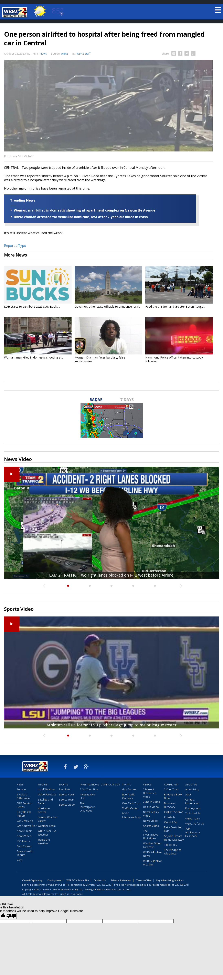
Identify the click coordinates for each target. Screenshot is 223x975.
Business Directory (170, 805)
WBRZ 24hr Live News (152, 854)
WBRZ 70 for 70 (194, 823)
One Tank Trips (131, 803)
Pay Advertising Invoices (170, 880)
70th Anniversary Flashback (192, 832)
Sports (63, 784)
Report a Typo (15, 245)
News (43, 53)
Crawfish (169, 817)
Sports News (67, 794)
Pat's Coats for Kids (173, 829)
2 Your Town (171, 789)
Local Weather (46, 789)
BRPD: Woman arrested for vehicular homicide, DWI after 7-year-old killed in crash (81, 217)
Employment (192, 808)
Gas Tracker (129, 789)
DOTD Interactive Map (131, 815)
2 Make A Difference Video (149, 792)
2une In (21, 789)
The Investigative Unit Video (87, 806)
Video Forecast (47, 794)
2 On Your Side (89, 789)
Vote (19, 860)
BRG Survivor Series (25, 805)
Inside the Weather (44, 841)
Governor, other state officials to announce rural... (107, 306)
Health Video (151, 807)
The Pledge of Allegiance (172, 851)
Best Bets (65, 789)
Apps (188, 794)
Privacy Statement (121, 880)
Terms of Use (143, 880)
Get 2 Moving (25, 821)
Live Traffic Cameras (128, 796)
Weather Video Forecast (152, 845)
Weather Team (47, 826)
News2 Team (24, 831)
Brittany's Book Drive (173, 796)
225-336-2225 (104, 884)
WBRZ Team (192, 818)
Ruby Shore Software (71, 893)
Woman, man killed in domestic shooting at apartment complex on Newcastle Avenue (84, 210)
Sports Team (66, 799)
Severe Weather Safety (48, 819)
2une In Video (151, 802)
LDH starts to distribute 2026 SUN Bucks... (32, 306)
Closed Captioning (32, 880)
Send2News (24, 846)
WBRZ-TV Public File (77, 880)
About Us (191, 784)
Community (171, 784)
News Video (24, 836)
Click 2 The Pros (173, 812)
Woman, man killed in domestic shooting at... (33, 357)
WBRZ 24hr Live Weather (47, 832)
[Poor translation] (11, 916)
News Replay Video (151, 813)
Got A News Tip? (26, 826)
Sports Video (67, 804)
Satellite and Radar (45, 801)
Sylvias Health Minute (25, 853)
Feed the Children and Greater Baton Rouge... (175, 306)
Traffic (126, 784)
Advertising (192, 789)
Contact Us (100, 880)
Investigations (89, 784)
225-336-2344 (182, 884)
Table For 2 (170, 845)
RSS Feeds (23, 841)
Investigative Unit (87, 796)
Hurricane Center (44, 810)
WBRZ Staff (84, 53)
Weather (43, 784)
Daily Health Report (24, 813)
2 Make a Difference (23, 796)
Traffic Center (130, 808)
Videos (147, 784)
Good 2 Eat (170, 822)
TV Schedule (193, 813)
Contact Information (192, 801)
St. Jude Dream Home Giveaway (174, 837)
